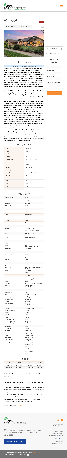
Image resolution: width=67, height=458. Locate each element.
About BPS (21, 455)
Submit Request (54, 93)
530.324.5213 (59, 438)
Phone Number (51, 76)
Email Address (51, 70)
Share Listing (53, 48)
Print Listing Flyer (54, 53)
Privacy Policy (37, 452)
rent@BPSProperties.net (15, 441)
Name (48, 65)
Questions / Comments (53, 82)
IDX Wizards (19, 405)
